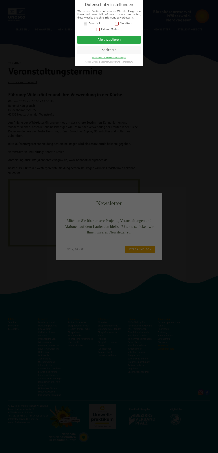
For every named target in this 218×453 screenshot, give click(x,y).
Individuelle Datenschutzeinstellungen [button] (109, 58)
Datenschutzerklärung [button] (111, 62)
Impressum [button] (127, 62)
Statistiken (123, 23)
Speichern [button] (109, 50)
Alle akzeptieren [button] (109, 39)
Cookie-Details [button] (92, 62)
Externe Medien (107, 29)
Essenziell (92, 23)
